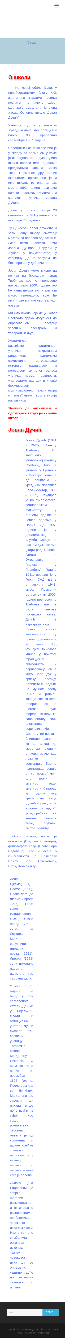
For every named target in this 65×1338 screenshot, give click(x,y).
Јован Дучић (29, 6)
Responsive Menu (56, 5)
